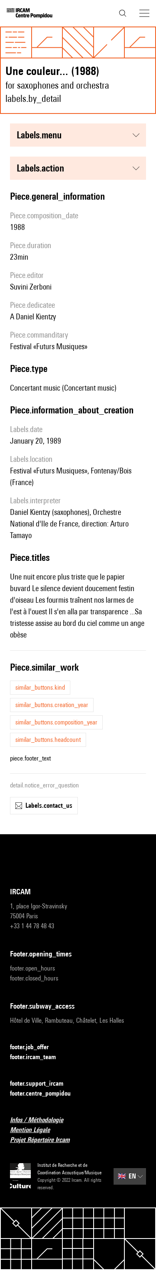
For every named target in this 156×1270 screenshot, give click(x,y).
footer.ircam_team (38, 1057)
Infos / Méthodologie (41, 1120)
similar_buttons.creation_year (51, 705)
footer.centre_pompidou (45, 1093)
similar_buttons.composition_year (56, 722)
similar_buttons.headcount (48, 740)
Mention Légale (35, 1130)
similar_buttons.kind (40, 687)
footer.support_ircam (41, 1083)
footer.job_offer (34, 1047)
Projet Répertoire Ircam (44, 1140)
